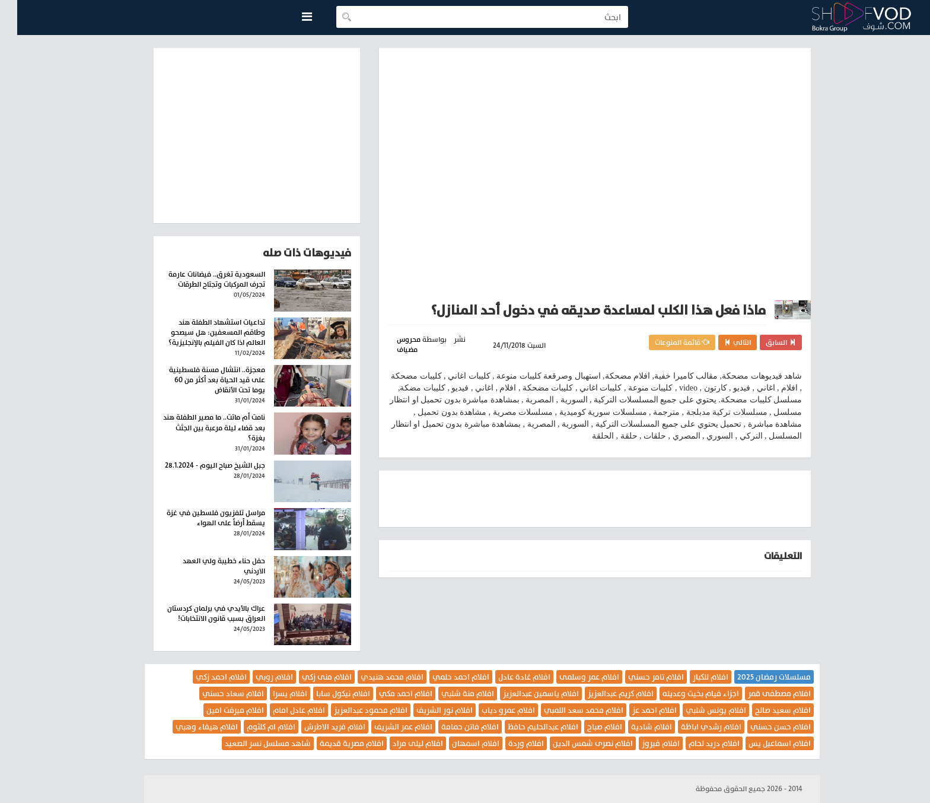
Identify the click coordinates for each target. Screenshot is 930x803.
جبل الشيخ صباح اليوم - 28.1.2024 (198, 465)
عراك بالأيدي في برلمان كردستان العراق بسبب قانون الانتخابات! (199, 613)
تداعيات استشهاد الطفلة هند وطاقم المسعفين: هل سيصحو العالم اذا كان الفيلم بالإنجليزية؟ (199, 332)
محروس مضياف (391, 344)
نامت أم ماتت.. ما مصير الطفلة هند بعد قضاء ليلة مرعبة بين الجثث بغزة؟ (197, 427)
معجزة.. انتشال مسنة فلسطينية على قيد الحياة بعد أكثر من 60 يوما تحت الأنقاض (200, 380)
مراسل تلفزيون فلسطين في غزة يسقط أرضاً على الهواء (198, 518)
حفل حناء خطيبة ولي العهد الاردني (206, 566)
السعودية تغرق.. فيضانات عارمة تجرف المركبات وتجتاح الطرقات (199, 279)
